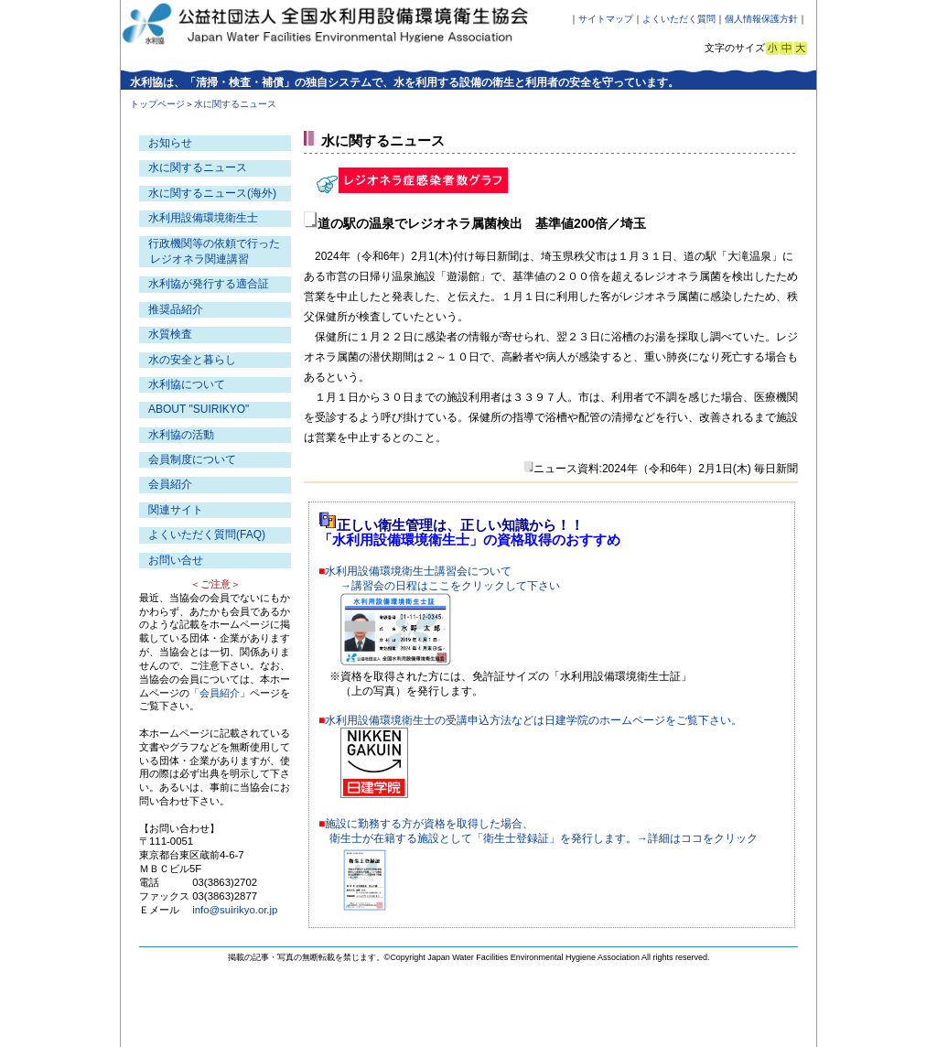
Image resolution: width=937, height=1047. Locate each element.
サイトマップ (605, 19)
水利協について (186, 384)
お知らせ (170, 142)
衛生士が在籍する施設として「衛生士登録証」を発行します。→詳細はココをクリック (543, 838)
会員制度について (192, 459)
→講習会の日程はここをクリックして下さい (450, 585)
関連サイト (175, 509)
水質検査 (170, 334)
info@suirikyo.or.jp (234, 909)
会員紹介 (170, 484)
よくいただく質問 (679, 19)
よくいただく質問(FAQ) (206, 534)
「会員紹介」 (219, 692)
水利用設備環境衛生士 (203, 217)
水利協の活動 (181, 434)
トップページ (157, 104)
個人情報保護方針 (761, 19)
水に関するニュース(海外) (212, 193)
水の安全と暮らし (192, 359)
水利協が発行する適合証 (208, 283)
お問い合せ (175, 560)
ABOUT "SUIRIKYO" (198, 409)
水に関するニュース (197, 167)
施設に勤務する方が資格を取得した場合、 (429, 823)
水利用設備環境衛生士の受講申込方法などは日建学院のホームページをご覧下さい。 (533, 720)
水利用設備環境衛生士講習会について (418, 571)
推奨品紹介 (175, 309)
